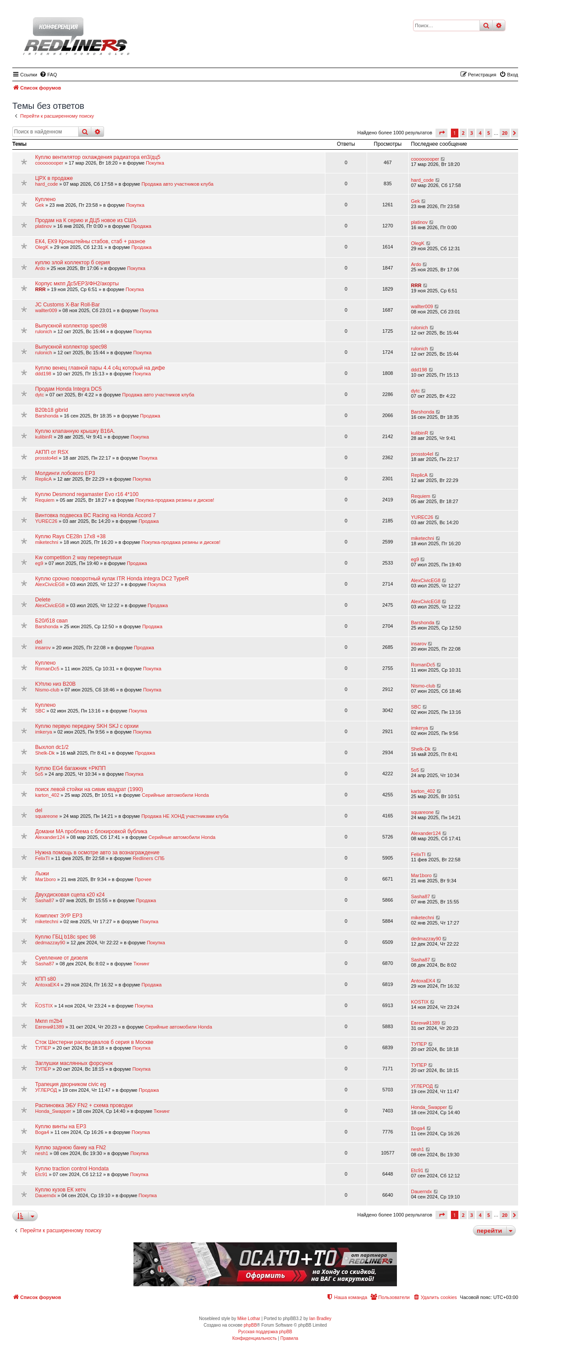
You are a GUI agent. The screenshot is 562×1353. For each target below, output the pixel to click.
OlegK (42, 247)
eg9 (39, 563)
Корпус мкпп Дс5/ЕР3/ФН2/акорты (77, 284)
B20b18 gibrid (51, 410)
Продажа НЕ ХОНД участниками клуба (184, 816)
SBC (40, 710)
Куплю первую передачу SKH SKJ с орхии (87, 726)
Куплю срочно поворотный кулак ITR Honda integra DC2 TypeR (112, 579)
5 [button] (488, 133)
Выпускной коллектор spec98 (71, 326)
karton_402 (47, 795)
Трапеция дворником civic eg (70, 1084)
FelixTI (42, 858)
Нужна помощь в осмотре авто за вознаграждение (97, 852)
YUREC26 (46, 521)
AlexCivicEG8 (50, 584)
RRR (40, 289)
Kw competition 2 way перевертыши (78, 557)
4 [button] (480, 133)
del (38, 642)
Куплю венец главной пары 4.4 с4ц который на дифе (100, 368)
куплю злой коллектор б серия (72, 262)
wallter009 (46, 310)
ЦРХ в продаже (54, 178)
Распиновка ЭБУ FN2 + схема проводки (84, 1105)
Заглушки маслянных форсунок (74, 1063)
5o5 (39, 774)
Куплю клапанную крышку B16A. (75, 431)
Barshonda (46, 415)
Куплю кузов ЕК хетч (60, 1190)
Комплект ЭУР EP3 (58, 916)
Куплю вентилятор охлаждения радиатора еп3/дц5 (97, 157)
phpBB (250, 1325)
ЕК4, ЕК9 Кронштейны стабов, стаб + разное (90, 241)
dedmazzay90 (50, 942)
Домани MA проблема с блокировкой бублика (91, 831)
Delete (42, 600)
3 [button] (471, 133)
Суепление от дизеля (61, 958)
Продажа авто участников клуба (177, 184)
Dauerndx (45, 1195)
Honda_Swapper (53, 1111)
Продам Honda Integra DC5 (68, 389)
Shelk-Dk (45, 753)
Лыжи (42, 874)
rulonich (43, 331)
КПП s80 (45, 979)
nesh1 (41, 1153)
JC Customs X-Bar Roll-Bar (67, 305)
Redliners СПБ (149, 858)
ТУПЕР (43, 1048)
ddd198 (43, 373)
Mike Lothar (248, 1318)
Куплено (45, 199)
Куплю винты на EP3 (60, 1126)
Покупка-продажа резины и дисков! (174, 500)
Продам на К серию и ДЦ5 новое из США (86, 220)
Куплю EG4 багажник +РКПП (70, 768)
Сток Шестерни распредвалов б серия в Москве (94, 1042)
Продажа (141, 226)
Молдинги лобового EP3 (65, 473)
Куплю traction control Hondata (72, 1169)
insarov (42, 647)
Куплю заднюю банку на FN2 (70, 1147)
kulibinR (43, 436)
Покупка (155, 163)
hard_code (46, 184)
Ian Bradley (320, 1318)
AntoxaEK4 (47, 984)
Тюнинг (141, 963)
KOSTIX (44, 1005)
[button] (441, 133)
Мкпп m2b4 (48, 1021)
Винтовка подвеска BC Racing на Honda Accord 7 (95, 515)
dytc (39, 394)
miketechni (46, 542)
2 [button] (463, 133)
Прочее (143, 879)
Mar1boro (45, 879)
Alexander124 (50, 837)
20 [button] (505, 133)
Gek (39, 205)
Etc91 (41, 1174)
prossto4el (46, 458)
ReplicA (43, 479)
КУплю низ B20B (55, 684)
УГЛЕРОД (46, 1090)
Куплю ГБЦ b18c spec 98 (65, 937)
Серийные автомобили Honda (175, 795)
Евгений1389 (49, 1026)
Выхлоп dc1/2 (51, 747)
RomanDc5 (47, 668)
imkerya (43, 731)
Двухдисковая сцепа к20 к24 (69, 895)
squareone (46, 816)
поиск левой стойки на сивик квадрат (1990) (89, 789)
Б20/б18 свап (51, 621)
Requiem (44, 500)
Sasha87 (44, 900)
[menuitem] (48, 74)
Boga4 (42, 1132)
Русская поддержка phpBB (265, 1331)
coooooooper (49, 163)
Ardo (40, 268)
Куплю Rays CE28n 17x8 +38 (70, 536)
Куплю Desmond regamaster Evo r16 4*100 (86, 494)
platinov (43, 226)
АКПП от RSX (51, 452)
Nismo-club (47, 689)
